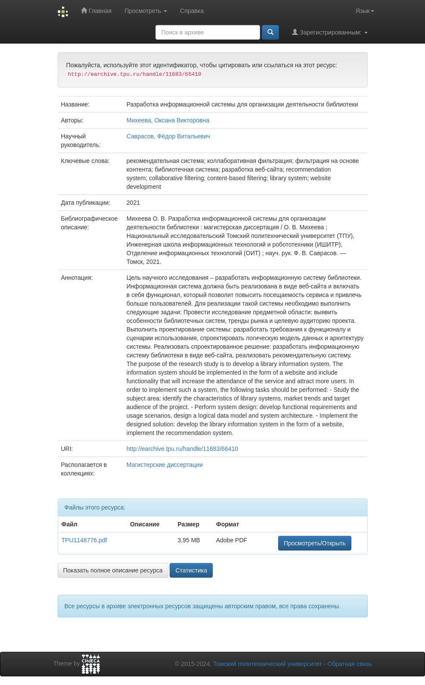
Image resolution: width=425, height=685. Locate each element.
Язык (365, 10)
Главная (96, 10)
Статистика (191, 570)
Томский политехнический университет (267, 663)
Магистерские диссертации (165, 464)
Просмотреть (145, 10)
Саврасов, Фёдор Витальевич (168, 136)
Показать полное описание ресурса (113, 570)
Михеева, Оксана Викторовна (168, 120)
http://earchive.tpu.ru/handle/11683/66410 (182, 448)
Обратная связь (349, 663)
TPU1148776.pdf (84, 540)
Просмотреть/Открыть (315, 543)
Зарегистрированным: (329, 32)
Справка (192, 10)
